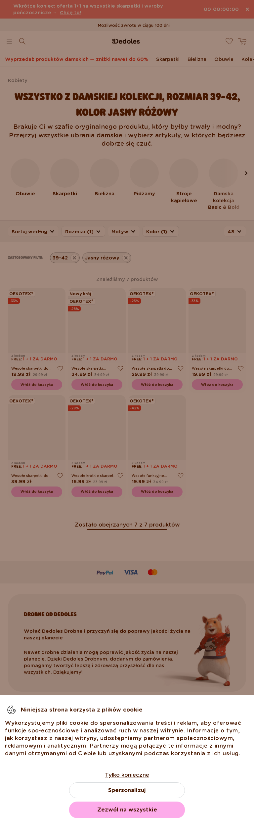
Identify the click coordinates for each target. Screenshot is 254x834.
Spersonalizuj (127, 790)
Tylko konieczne (127, 775)
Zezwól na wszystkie (127, 810)
